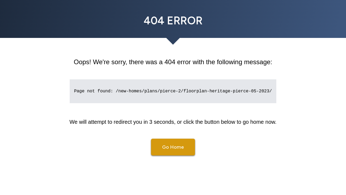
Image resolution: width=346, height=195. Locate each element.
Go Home (173, 147)
